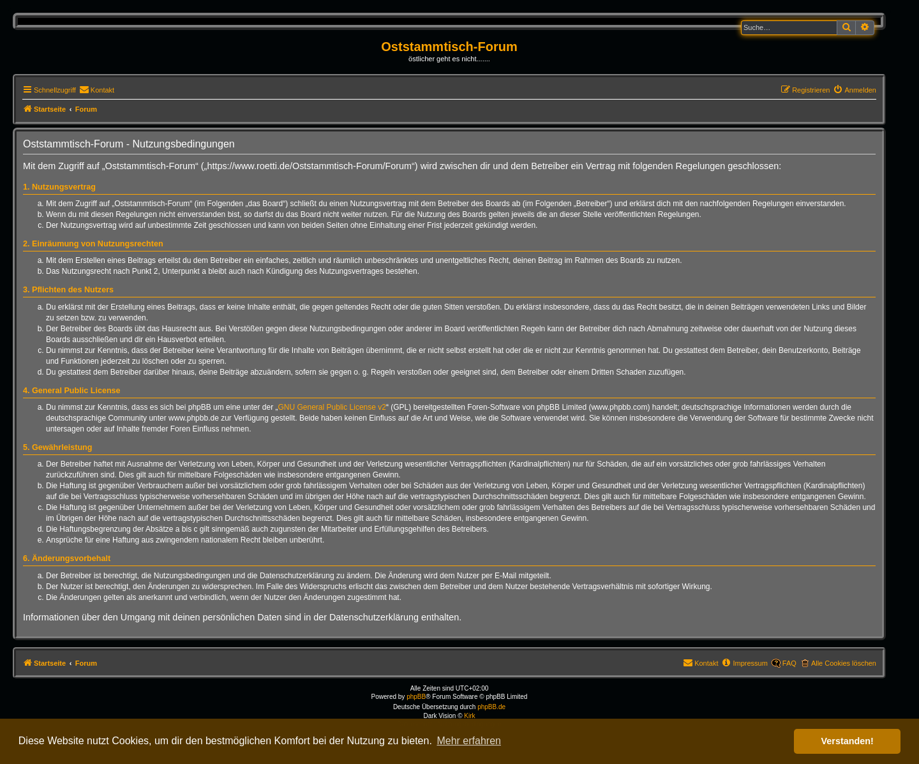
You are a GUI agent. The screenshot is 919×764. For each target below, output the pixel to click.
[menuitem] (96, 90)
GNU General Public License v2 (332, 407)
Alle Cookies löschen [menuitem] (843, 663)
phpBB (416, 696)
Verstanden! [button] (847, 741)
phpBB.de (491, 706)
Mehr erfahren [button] (469, 740)
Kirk (469, 715)
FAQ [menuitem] (789, 663)
